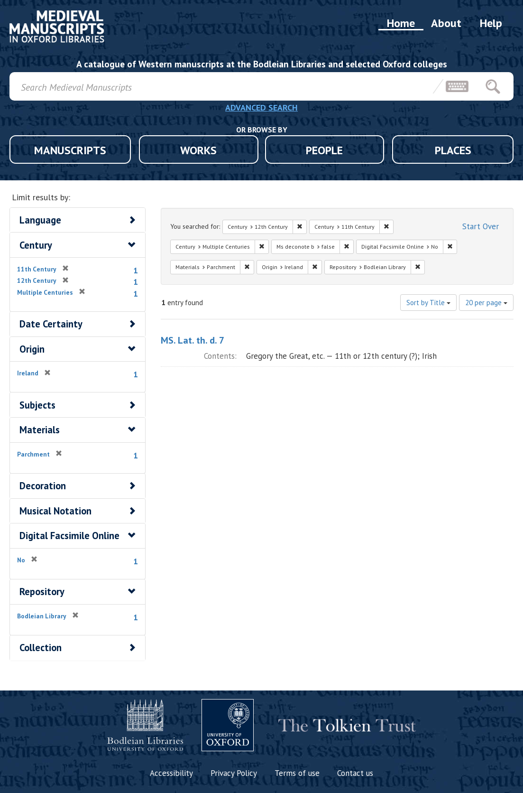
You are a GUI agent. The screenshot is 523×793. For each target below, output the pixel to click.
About (446, 23)
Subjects (37, 405)
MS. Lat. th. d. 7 (192, 340)
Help (491, 23)
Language (40, 220)
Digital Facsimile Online (69, 535)
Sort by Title (428, 302)
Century (35, 245)
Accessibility (171, 773)
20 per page (486, 302)
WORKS (198, 150)
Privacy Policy (234, 773)
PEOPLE (324, 150)
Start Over (480, 226)
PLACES (453, 150)
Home (401, 23)
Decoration (42, 485)
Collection (40, 647)
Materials (39, 429)
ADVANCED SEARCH (261, 107)
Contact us (355, 773)
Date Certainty (51, 323)
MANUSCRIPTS (70, 150)
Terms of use (297, 773)
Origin (32, 349)
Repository (41, 591)
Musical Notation (55, 510)
